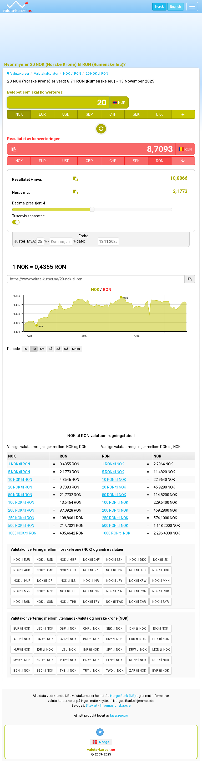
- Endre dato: (82, 238)
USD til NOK (45, 628)
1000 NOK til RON (22, 533)
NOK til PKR (91, 591)
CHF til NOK (91, 628)
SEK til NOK (114, 628)
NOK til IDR (45, 581)
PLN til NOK (114, 660)
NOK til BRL (91, 570)
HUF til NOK (22, 649)
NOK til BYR (160, 602)
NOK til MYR (22, 591)
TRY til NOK (91, 670)
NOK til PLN (114, 591)
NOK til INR (91, 581)
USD (65, 114)
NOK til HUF (22, 581)
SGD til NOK (45, 670)
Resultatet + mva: (27, 179)
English (175, 6)
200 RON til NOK (115, 510)
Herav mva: (22, 193)
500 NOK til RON (21, 525)
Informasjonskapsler (116, 705)
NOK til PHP (68, 591)
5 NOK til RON (19, 472)
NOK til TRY (91, 602)
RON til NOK (137, 660)
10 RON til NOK (114, 479)
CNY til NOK (114, 639)
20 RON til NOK (114, 487)
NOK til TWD (114, 602)
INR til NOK (91, 649)
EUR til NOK (21, 628)
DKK (159, 114)
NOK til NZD (45, 591)
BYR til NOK (160, 670)
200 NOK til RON (21, 510)
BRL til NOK (91, 639)
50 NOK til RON (20, 495)
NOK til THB (68, 602)
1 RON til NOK (113, 464)
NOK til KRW (138, 581)
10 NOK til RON (20, 479)
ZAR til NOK (137, 670)
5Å (66, 349)
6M (42, 349)
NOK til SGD (45, 602)
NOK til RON (137, 591)
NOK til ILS (68, 581)
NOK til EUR (21, 560)
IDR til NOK (45, 649)
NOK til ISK (160, 560)
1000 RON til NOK (116, 533)
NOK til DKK (137, 560)
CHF (112, 114)
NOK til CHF (91, 560)
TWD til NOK (114, 670)
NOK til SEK (114, 560)
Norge (101, 742)
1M (25, 349)
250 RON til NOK (115, 518)
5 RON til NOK (113, 472)
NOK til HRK (160, 570)
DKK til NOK (137, 628)
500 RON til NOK (115, 525)
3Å (58, 349)
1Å (50, 349)
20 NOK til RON (20, 487)
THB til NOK (68, 670)
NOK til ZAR (137, 602)
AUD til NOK (21, 639)
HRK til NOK (160, 639)
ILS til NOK (68, 649)
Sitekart (91, 705)
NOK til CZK (68, 570)
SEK (136, 114)
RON (159, 161)
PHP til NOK (68, 660)
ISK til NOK (160, 628)
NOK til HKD (137, 570)
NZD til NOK (45, 660)
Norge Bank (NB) (123, 696)
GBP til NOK (68, 628)
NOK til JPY (114, 581)
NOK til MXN (161, 581)
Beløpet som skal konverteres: (35, 92)
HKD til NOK (137, 639)
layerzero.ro (119, 715)
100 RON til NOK (115, 502)
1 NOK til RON (19, 464)
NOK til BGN (21, 602)
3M (34, 349)
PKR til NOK (91, 660)
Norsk (159, 6)
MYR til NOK (22, 660)
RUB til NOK (160, 660)
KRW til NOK (138, 649)
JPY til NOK (114, 649)
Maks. (76, 349)
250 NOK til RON (21, 518)
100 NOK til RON (21, 502)
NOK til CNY (114, 570)
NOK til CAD (45, 570)
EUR (42, 114)
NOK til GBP (68, 560)
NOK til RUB (160, 591)
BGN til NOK (21, 670)
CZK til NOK (68, 639)
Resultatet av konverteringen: (34, 138)
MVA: (31, 241)
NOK (19, 114)
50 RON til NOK (114, 495)
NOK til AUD (21, 570)
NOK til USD (45, 560)
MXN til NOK (161, 649)
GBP (89, 114)
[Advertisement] (101, 38)
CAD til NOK (45, 639)
